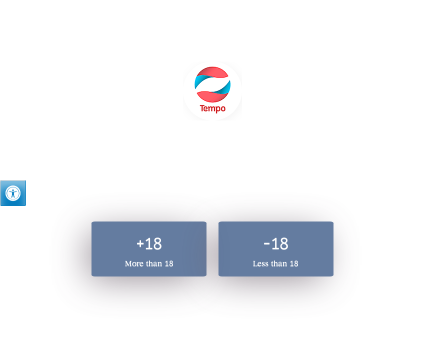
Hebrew (56, 18)
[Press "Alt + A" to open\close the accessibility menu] (13, 193)
